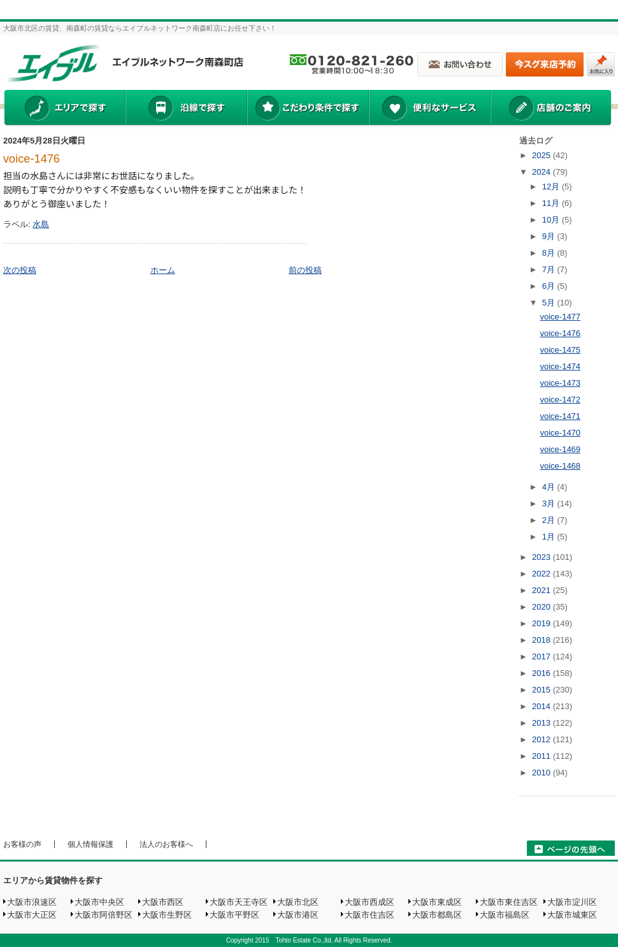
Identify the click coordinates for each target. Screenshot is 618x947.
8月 (549, 253)
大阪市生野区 (167, 915)
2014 (542, 706)
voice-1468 (560, 466)
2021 (542, 590)
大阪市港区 (298, 915)
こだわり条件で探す (307, 109)
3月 (549, 503)
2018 (542, 640)
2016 (542, 673)
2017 (542, 656)
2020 (542, 607)
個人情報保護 (90, 844)
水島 (40, 224)
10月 (552, 219)
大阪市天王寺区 (239, 902)
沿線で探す (186, 109)
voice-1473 (560, 383)
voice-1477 (560, 316)
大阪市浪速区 (32, 902)
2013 (542, 723)
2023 (542, 557)
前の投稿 (305, 270)
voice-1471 (560, 416)
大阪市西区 (162, 902)
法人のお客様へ (166, 844)
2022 (542, 573)
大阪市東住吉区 (509, 902)
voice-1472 (560, 399)
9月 (549, 236)
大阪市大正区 (32, 915)
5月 (549, 302)
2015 (542, 689)
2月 (549, 520)
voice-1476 (31, 158)
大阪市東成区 (437, 902)
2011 (542, 756)
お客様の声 (22, 844)
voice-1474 (560, 366)
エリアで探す (64, 109)
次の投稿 (19, 270)
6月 (549, 286)
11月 (552, 203)
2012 (542, 739)
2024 (542, 172)
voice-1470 (560, 432)
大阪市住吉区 (369, 915)
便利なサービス (429, 109)
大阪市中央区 (99, 902)
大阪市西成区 (369, 902)
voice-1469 (560, 449)
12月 (552, 186)
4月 (549, 487)
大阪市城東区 (572, 915)
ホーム (162, 270)
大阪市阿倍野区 (104, 915)
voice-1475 (560, 350)
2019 (542, 623)
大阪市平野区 (234, 915)
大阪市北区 (298, 902)
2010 (542, 772)
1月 (549, 536)
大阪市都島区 (437, 915)
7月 (549, 269)
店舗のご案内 (551, 109)
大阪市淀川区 (572, 902)
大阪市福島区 (504, 915)
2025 (542, 155)
